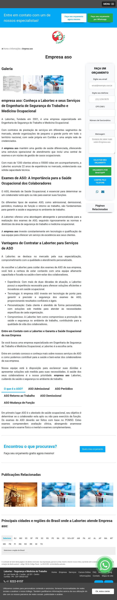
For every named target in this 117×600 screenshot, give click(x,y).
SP (31, 538)
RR (31, 544)
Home (54, 572)
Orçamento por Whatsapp (100, 171)
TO (41, 544)
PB (10, 544)
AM (78, 538)
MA (105, 538)
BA (58, 538)
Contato (96, 576)
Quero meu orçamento (92, 449)
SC (42, 538)
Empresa (63, 572)
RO (25, 544)
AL (95, 538)
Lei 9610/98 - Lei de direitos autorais (53, 564)
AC (89, 538)
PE (53, 538)
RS (47, 538)
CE (63, 538)
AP (100, 538)
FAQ (94, 572)
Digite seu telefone (100, 93)
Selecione (7, 538)
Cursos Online (84, 572)
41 (13, 581)
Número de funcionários (100, 120)
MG (20, 538)
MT (111, 538)
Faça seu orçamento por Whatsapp (100, 17)
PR (37, 538)
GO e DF (71, 538)
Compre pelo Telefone (100, 181)
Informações (85, 576)
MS (4, 544)
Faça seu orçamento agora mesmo (74, 17)
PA (84, 538)
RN (20, 544)
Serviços (72, 572)
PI (15, 544)
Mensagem (100, 134)
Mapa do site (107, 576)
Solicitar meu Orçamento (100, 161)
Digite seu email (100, 79)
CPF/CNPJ (100, 106)
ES (26, 538)
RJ (15, 538)
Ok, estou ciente (103, 591)
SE (36, 544)
